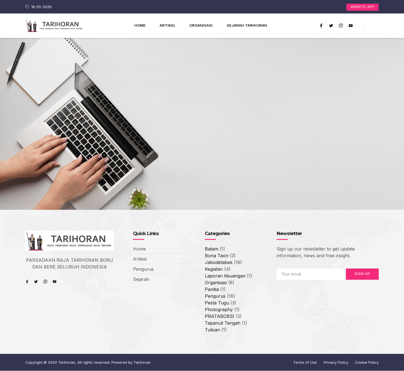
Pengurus (215, 296)
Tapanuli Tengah (222, 323)
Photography (219, 310)
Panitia (212, 289)
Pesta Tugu (217, 303)
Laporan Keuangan (225, 276)
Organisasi (216, 283)
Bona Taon (216, 256)
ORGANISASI (201, 25)
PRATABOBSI (219, 316)
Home (140, 25)
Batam (211, 249)
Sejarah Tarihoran (247, 25)
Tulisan (212, 330)
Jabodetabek (219, 262)
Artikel (167, 25)
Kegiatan (214, 269)
